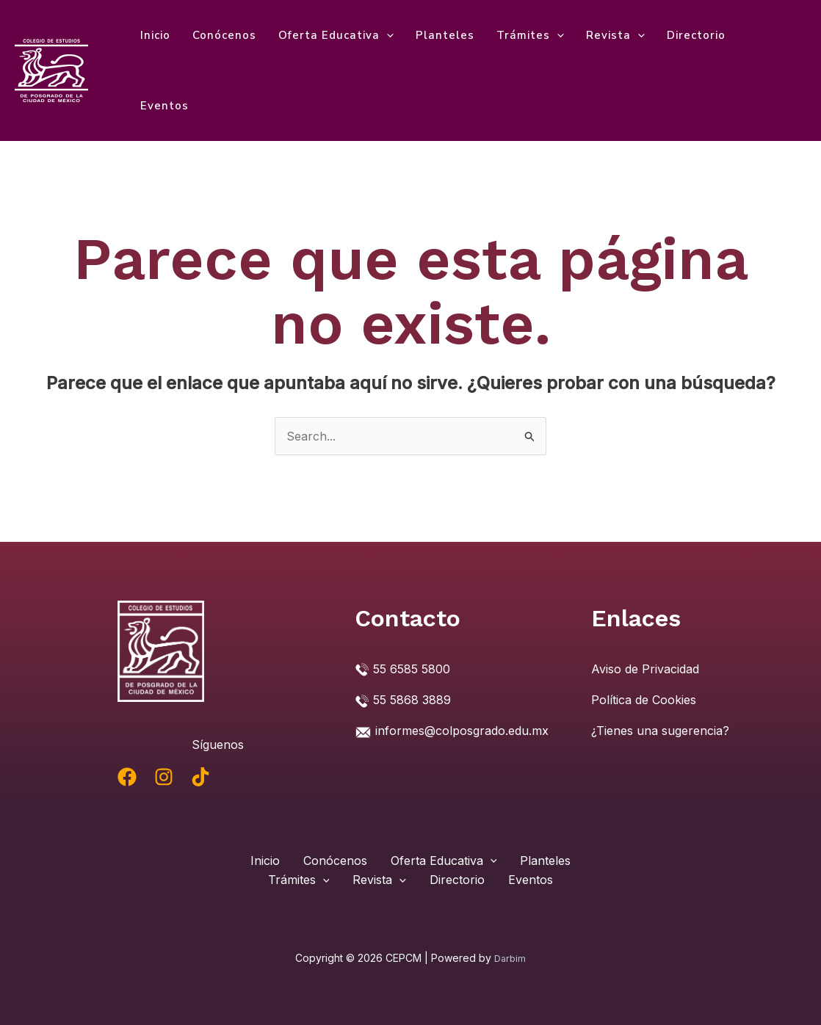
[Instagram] (163, 776)
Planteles (445, 35)
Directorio (696, 35)
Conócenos (224, 35)
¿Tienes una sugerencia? (660, 730)
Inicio (155, 35)
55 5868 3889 (412, 699)
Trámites (530, 35)
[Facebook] (127, 776)
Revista (615, 35)
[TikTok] (200, 776)
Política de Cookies (643, 699)
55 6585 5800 (411, 669)
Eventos (164, 105)
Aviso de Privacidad (645, 669)
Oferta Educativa (336, 35)
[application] (387, 35)
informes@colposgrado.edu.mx (462, 730)
